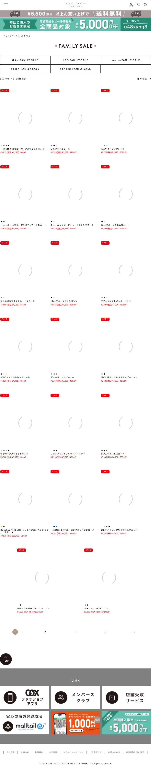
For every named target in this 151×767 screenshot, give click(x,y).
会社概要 (10, 752)
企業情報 (53, 752)
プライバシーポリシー (73, 752)
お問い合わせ (114, 752)
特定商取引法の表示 (135, 752)
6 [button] (106, 632)
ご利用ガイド (96, 752)
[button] (136, 633)
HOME (7, 35)
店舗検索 (25, 752)
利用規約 (39, 752)
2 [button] (45, 632)
